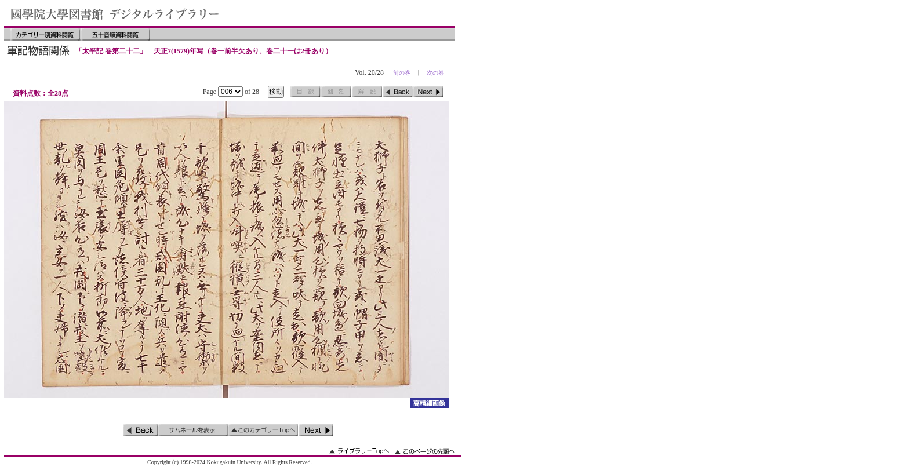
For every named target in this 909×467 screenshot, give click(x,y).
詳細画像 (429, 403)
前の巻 (401, 73)
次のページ (428, 91)
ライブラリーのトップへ (359, 451)
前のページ (398, 91)
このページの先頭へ (425, 451)
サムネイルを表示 (193, 430)
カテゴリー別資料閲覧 (45, 34)
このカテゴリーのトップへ (263, 430)
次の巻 (435, 73)
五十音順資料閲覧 (115, 34)
